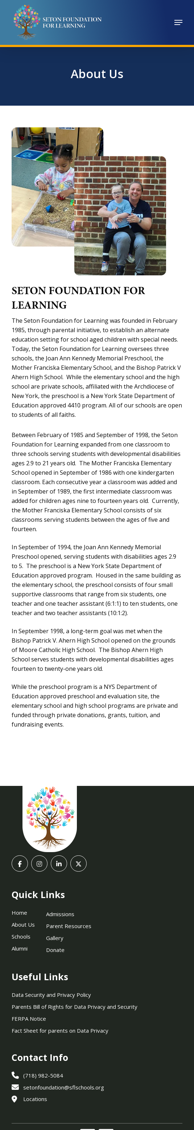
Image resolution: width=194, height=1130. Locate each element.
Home (19, 912)
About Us (23, 924)
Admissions (60, 914)
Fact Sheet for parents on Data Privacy (60, 1030)
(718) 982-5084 (37, 1075)
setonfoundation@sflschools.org (58, 1087)
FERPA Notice (29, 1018)
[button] (178, 22)
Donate (55, 949)
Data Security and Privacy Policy (51, 994)
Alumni (20, 948)
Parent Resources (68, 926)
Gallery (54, 937)
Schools (21, 936)
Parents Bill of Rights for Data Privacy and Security (74, 1006)
